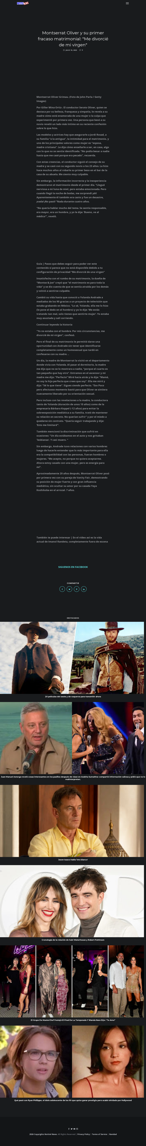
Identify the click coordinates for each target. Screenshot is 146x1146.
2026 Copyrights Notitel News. (43, 1134)
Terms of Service (99, 1134)
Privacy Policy (83, 1134)
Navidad (113, 1134)
